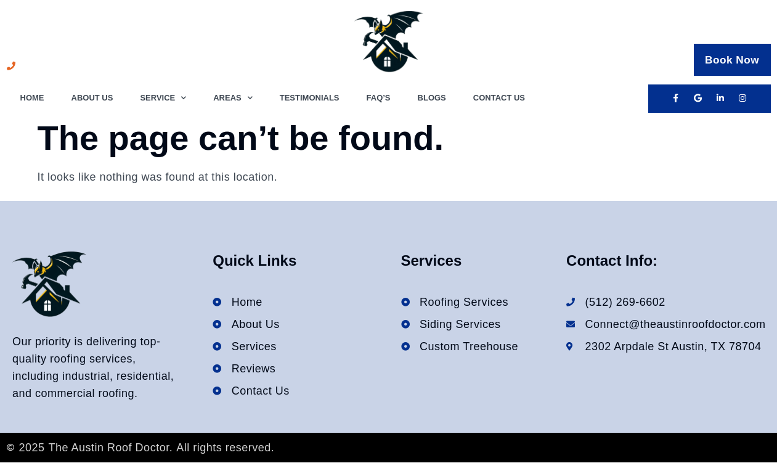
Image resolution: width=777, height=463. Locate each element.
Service (163, 98)
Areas (233, 98)
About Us (92, 97)
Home (32, 97)
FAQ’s (379, 97)
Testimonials (310, 97)
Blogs (432, 97)
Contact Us (499, 97)
